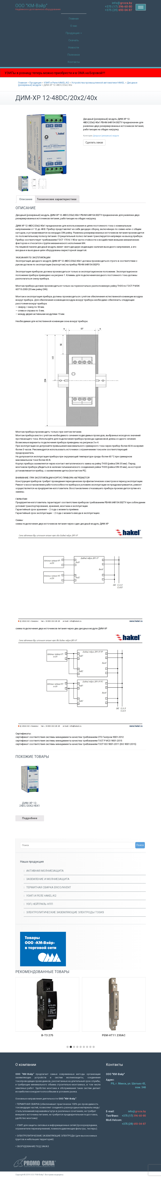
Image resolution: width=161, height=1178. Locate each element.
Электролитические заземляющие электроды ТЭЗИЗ (65, 912)
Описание (25, 199)
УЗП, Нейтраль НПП (39, 904)
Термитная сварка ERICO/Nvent (48, 887)
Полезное (73, 54)
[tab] (25, 199)
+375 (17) (118, 6)
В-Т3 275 (47, 1035)
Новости (73, 47)
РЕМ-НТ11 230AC (114, 1035)
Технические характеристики (56, 199)
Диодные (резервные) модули (106, 136)
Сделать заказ (94, 142)
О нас (73, 25)
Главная (74, 18)
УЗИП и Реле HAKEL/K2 (41, 895)
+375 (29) (118, 10)
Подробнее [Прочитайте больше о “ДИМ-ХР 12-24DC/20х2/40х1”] (29, 818)
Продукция (74, 33)
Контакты (74, 62)
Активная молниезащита (45, 870)
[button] (67, 1047)
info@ (122, 3)
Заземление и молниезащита (47, 879)
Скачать (73, 40)
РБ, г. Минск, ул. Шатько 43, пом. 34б (128, 1085)
